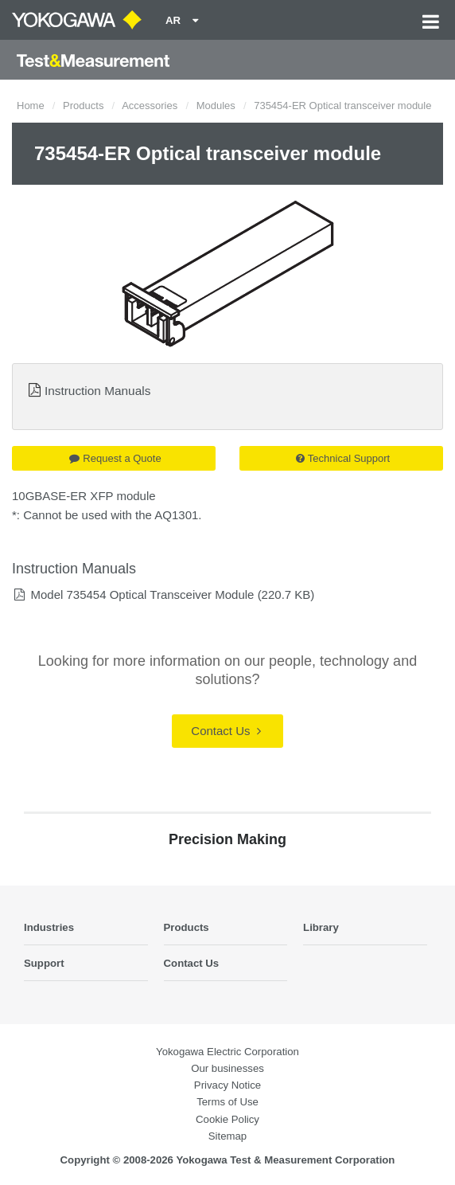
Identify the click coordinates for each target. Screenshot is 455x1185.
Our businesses (227, 1068)
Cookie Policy (227, 1119)
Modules (215, 105)
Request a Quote (115, 458)
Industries (49, 927)
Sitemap (227, 1136)
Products (83, 105)
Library (321, 927)
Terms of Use (227, 1102)
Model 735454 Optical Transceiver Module (142, 594)
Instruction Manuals (97, 390)
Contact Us (225, 730)
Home (31, 105)
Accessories (149, 105)
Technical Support (343, 458)
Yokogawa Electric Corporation (227, 1052)
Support (44, 963)
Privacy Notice (227, 1085)
